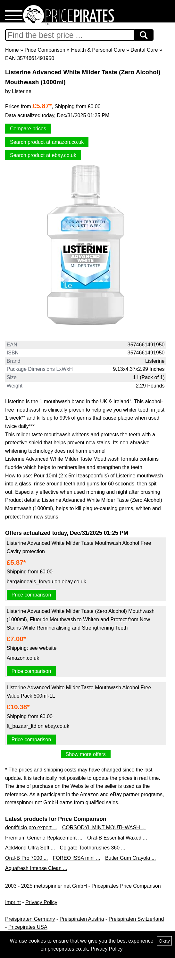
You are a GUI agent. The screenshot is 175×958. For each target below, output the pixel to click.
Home (12, 50)
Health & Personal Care (98, 50)
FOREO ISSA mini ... (76, 858)
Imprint (13, 902)
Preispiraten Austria (82, 919)
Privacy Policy (41, 902)
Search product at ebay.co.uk (43, 155)
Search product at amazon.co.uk (47, 142)
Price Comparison (44, 50)
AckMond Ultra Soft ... (30, 847)
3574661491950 (146, 344)
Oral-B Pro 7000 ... (26, 858)
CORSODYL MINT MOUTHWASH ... (104, 827)
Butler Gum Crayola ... (130, 858)
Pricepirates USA (27, 927)
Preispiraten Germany (30, 919)
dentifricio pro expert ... (31, 827)
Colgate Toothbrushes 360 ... (92, 847)
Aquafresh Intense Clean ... (36, 868)
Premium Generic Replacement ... (43, 837)
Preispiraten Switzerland (136, 919)
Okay (164, 941)
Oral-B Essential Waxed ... (117, 837)
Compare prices (28, 128)
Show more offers (86, 754)
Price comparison (31, 594)
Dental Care (144, 50)
